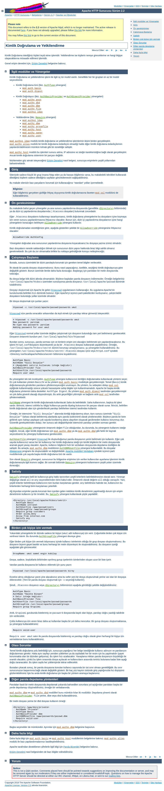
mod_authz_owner (32, 133)
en (107, 50)
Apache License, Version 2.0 (18, 785)
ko (121, 50)
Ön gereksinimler (141, 28)
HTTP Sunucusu (21, 15)
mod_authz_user (31, 136)
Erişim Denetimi (39, 63)
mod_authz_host (31, 129)
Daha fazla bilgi (140, 52)
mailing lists (114, 776)
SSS (137, 6)
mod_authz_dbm (31, 123)
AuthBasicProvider (51, 96)
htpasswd (56, 290)
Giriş (135, 25)
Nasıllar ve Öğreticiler (66, 15)
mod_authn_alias (20, 144)
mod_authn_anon (31, 100)
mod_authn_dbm (31, 106)
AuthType (49, 85)
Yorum (136, 56)
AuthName (15, 402)
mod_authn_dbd (31, 103)
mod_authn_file (31, 109)
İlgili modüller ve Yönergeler (146, 21)
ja (116, 50)
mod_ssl (100, 193)
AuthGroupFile (48, 536)
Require (40, 117)
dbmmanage (16, 451)
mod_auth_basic (31, 88)
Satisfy (136, 35)
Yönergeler (129, 6)
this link (78, 30)
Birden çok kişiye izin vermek (146, 39)
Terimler (145, 6)
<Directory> (106, 208)
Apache (8, 15)
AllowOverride (53, 223)
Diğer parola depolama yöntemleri (35, 679)
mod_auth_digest (32, 91)
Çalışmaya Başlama (142, 32)
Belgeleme (37, 15)
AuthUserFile (18, 439)
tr (126, 50)
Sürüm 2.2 (49, 15)
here (23, 30)
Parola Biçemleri (71, 746)
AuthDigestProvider (79, 96)
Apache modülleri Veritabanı (80, 451)
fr (112, 50)
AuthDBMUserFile (70, 448)
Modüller (118, 6)
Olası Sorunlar (140, 42)
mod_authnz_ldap (32, 112)
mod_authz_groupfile (35, 126)
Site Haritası (156, 6)
